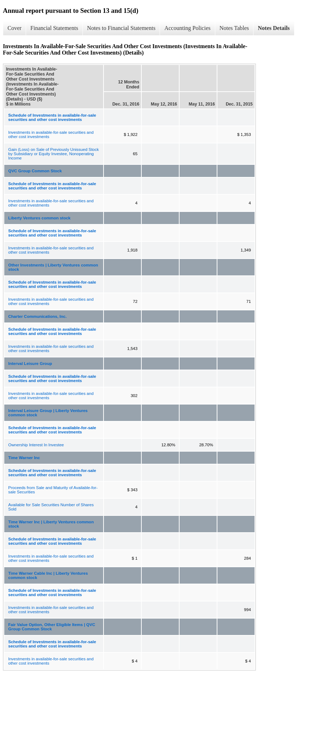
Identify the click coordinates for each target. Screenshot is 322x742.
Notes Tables (234, 28)
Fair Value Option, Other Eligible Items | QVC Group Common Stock (51, 626)
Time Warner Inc (24, 458)
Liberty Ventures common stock (39, 218)
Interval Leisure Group (30, 363)
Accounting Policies (187, 28)
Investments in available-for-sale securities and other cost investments (51, 134)
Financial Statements (54, 28)
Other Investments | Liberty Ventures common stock (53, 267)
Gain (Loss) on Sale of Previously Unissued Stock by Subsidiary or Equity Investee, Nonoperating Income (53, 153)
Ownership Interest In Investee (36, 445)
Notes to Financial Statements (121, 28)
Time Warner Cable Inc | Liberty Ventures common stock (48, 575)
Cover (14, 28)
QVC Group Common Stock (35, 171)
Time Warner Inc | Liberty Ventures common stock (51, 524)
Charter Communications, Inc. (37, 316)
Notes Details (274, 28)
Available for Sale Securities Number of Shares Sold (51, 507)
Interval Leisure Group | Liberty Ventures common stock (47, 412)
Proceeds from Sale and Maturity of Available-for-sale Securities (52, 490)
